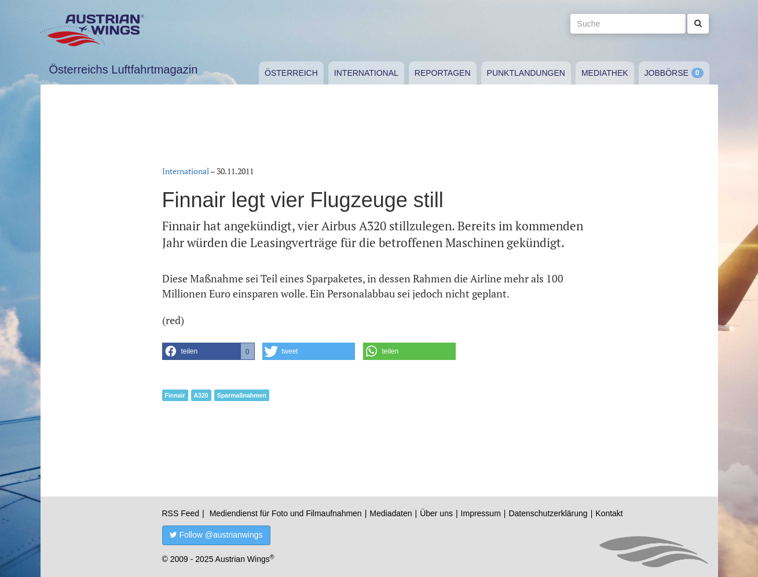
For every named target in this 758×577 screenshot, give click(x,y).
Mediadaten (390, 513)
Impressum (481, 513)
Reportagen (443, 73)
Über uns (436, 513)
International (366, 73)
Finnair (175, 395)
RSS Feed (181, 513)
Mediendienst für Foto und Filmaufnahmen (286, 513)
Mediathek (604, 73)
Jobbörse (667, 73)
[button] (208, 351)
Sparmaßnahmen (241, 395)
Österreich (291, 73)
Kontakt (608, 513)
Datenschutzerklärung (547, 513)
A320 (201, 395)
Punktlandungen (526, 73)
